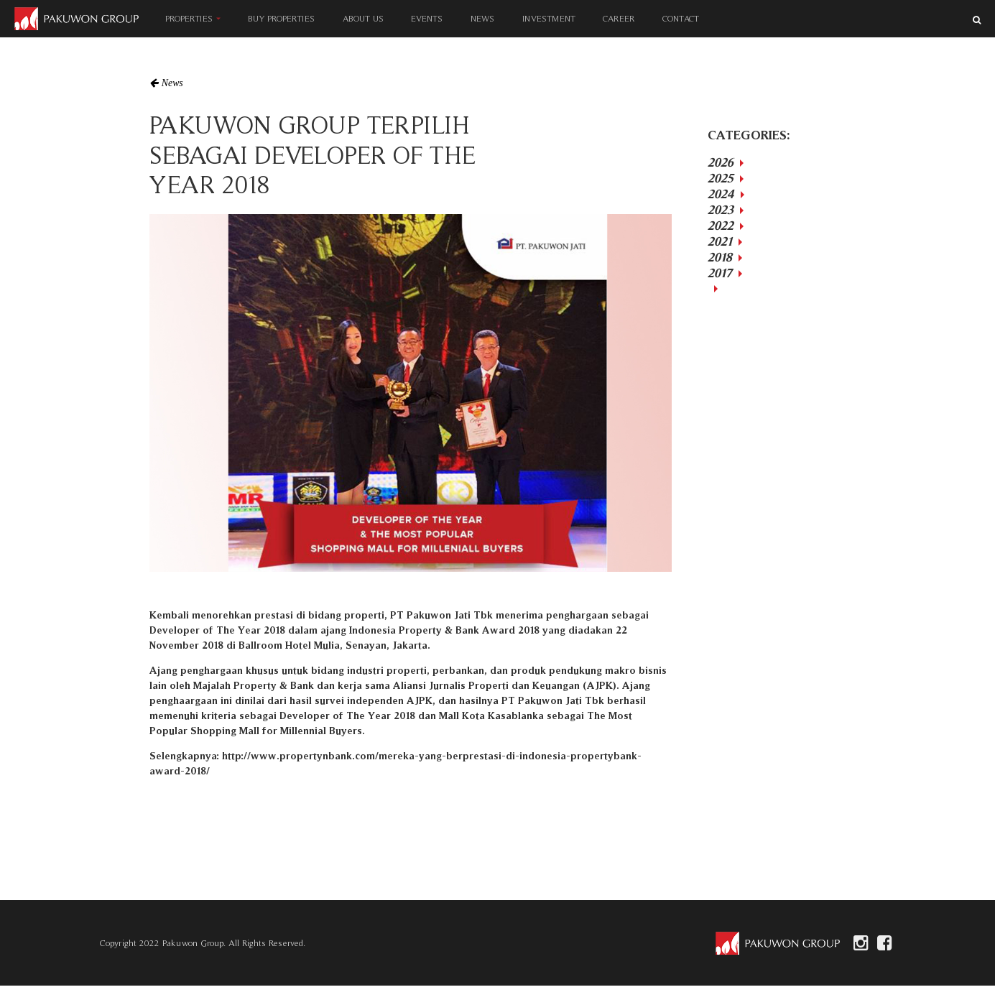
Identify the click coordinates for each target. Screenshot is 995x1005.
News (172, 83)
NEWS (482, 18)
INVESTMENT (548, 18)
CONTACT (680, 18)
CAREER (619, 18)
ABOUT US (363, 18)
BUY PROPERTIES (281, 18)
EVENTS (427, 18)
